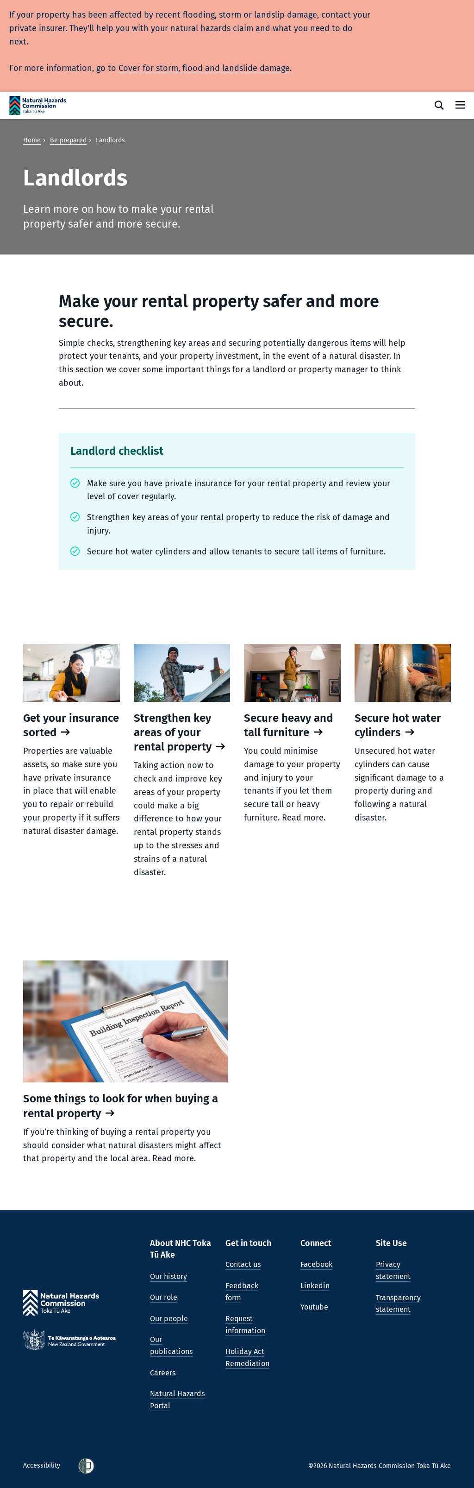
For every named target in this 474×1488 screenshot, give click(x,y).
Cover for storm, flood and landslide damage (204, 68)
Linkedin (315, 1285)
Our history (168, 1276)
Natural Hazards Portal (177, 1399)
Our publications (171, 1345)
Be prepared (68, 140)
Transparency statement (398, 1303)
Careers (162, 1372)
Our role (163, 1297)
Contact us (243, 1264)
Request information (245, 1324)
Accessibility (42, 1465)
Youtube (314, 1307)
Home (32, 140)
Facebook (316, 1264)
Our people (169, 1318)
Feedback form (241, 1291)
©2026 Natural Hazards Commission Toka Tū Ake (379, 1466)
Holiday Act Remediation (247, 1357)
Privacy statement (393, 1270)
